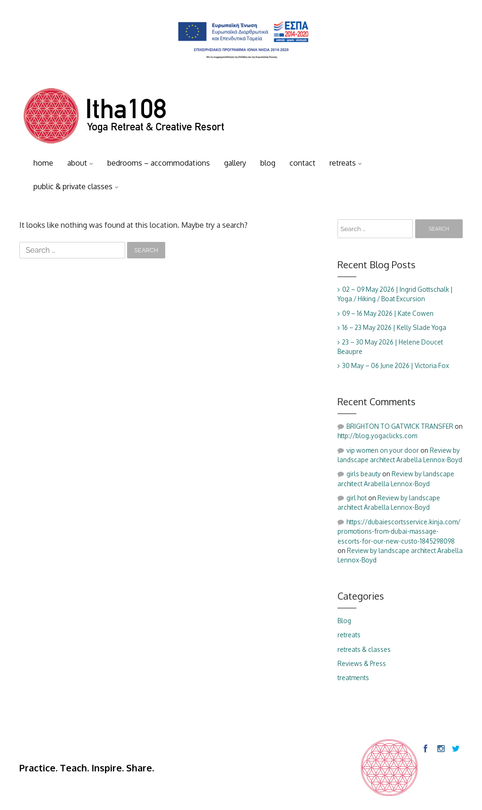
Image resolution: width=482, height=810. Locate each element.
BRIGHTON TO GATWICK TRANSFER (399, 426)
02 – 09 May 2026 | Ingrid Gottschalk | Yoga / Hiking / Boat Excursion (395, 294)
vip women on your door (382, 450)
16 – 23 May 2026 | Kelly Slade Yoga (394, 327)
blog (267, 163)
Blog (344, 621)
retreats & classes (364, 649)
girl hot (356, 498)
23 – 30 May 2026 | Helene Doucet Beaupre (390, 346)
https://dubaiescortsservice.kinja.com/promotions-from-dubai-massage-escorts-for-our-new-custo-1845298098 (398, 531)
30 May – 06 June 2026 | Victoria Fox (395, 365)
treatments (353, 678)
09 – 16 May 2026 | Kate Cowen (388, 313)
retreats (342, 163)
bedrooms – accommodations (158, 163)
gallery (235, 163)
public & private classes (72, 186)
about (77, 163)
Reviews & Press (361, 663)
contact (302, 163)
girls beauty (363, 474)
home (43, 163)
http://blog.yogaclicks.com (377, 436)
